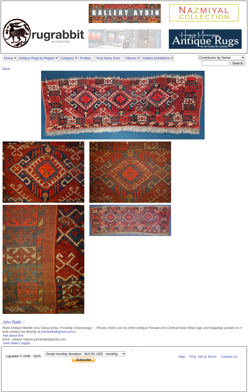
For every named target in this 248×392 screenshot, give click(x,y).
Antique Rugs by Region (37, 58)
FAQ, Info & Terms (203, 356)
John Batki (12, 322)
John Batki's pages (16, 343)
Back (6, 69)
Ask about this (13, 335)
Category (67, 58)
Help (181, 356)
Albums (131, 58)
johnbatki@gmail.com (57, 332)
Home (8, 58)
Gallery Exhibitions (156, 58)
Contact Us (229, 356)
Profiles (85, 58)
